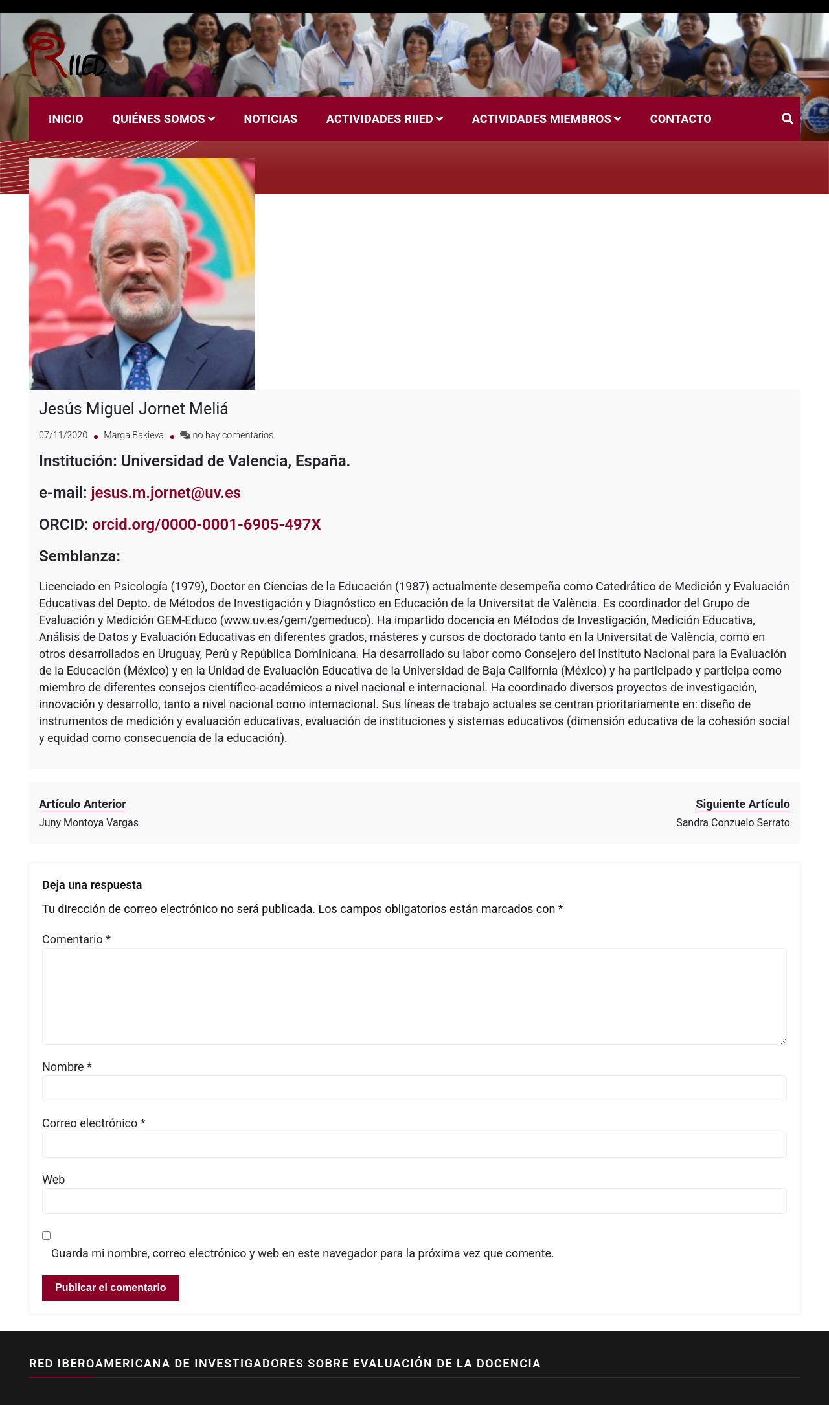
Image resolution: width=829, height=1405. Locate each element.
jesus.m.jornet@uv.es (166, 450)
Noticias (270, 119)
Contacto (681, 119)
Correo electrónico (94, 1081)
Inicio (66, 119)
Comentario (76, 897)
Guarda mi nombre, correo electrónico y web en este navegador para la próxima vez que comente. (302, 1211)
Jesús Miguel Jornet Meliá (134, 366)
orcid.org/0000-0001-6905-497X (207, 482)
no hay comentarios (233, 392)
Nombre (67, 1024)
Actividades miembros (541, 119)
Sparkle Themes (318, 1388)
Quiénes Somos (158, 119)
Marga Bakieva (134, 392)
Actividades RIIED (379, 119)
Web (53, 1137)
